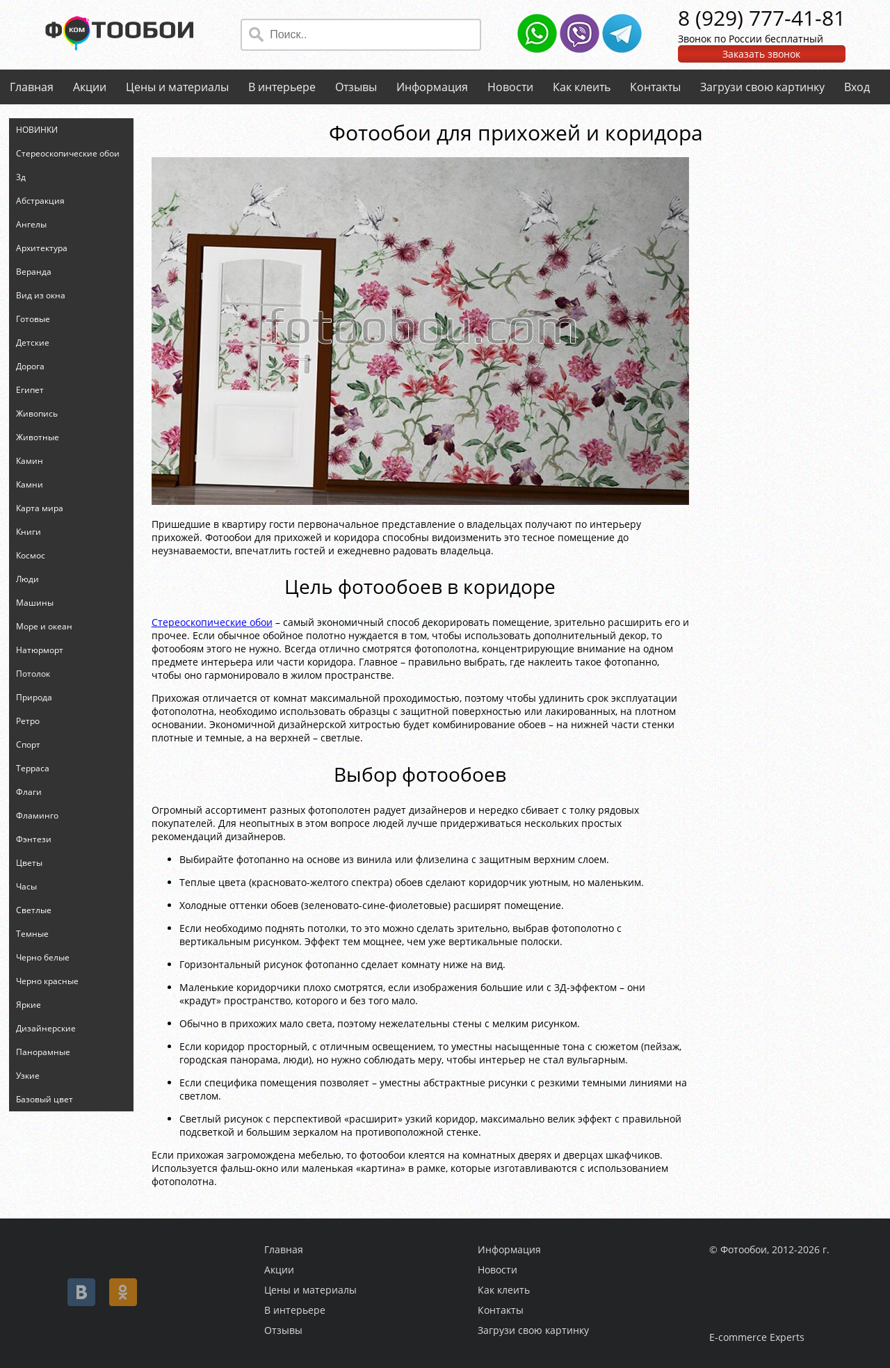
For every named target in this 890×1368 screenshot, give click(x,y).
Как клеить (581, 87)
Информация (432, 87)
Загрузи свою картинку (762, 87)
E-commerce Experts (756, 1337)
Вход (857, 87)
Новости (510, 87)
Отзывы (356, 87)
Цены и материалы (177, 87)
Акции (89, 87)
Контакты (655, 87)
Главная (32, 87)
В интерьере (282, 87)
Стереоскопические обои (212, 622)
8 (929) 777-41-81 (762, 17)
